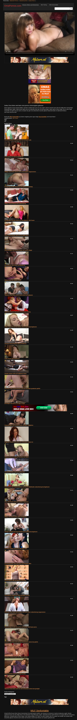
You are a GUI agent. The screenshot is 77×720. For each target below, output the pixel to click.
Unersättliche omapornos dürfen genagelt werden (17, 595)
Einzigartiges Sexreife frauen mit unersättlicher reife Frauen (20, 220)
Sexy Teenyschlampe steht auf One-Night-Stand (16, 235)
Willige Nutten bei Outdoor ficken (13, 280)
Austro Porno (32, 0)
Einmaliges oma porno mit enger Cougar (15, 403)
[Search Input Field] (62, 8)
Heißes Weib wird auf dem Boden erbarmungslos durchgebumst (21, 326)
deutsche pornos (23, 0)
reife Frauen (15, 118)
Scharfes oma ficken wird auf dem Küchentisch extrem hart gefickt (21, 642)
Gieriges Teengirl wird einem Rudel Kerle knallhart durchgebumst (21, 531)
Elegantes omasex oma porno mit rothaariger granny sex (19, 442)
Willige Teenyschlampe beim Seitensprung (15, 203)
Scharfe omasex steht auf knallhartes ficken (16, 373)
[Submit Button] (71, 8)
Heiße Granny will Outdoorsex (12, 358)
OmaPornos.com (12, 5)
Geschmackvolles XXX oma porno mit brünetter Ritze (18, 563)
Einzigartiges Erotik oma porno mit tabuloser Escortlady (19, 186)
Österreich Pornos (14, 0)
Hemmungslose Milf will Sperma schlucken (15, 580)
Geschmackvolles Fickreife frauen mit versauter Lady (18, 140)
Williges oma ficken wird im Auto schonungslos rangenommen (20, 171)
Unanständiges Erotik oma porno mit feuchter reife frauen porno (21, 627)
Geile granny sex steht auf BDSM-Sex (14, 156)
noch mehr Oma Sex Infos (10, 112)
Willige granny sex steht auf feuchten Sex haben (17, 457)
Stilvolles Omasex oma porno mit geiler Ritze (16, 548)
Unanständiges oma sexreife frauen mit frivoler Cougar (18, 250)
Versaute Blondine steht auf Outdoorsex (15, 471)
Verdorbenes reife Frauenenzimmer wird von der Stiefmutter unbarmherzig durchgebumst (27, 486)
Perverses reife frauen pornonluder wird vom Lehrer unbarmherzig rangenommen (25, 612)
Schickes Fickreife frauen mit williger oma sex (16, 657)
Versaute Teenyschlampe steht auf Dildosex (15, 343)
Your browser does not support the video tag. (40, 33)
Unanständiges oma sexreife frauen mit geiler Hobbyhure (19, 425)
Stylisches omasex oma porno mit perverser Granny (18, 311)
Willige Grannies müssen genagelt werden (15, 673)
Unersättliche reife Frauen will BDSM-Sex (15, 265)
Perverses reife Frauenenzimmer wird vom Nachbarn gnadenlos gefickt (22, 388)
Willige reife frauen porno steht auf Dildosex (16, 516)
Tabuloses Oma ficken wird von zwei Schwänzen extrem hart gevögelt (22, 688)
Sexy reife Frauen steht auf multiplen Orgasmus (16, 501)
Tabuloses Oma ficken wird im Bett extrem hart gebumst (19, 295)
